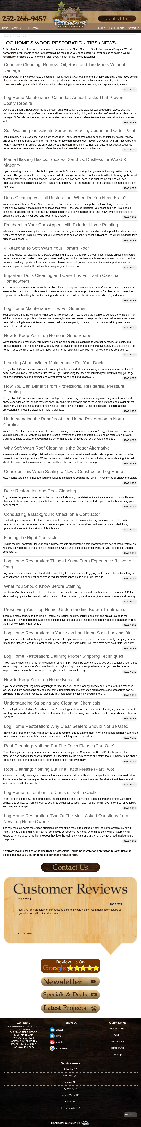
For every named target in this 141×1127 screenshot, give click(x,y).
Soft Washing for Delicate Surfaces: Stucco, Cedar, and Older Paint (69, 130)
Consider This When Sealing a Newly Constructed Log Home (63, 471)
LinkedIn (60, 1030)
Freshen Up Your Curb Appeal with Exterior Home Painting (61, 224)
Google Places (117, 1028)
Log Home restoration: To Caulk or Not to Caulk (50, 792)
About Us (16, 28)
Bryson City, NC (70, 1088)
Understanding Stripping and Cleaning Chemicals (52, 703)
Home (5, 28)
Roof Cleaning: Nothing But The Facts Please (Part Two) (59, 769)
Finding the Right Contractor (31, 537)
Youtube (60, 1042)
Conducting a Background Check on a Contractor (52, 514)
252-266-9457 (24, 854)
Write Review (62, 1048)
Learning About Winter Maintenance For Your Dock (53, 362)
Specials (101, 28)
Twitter (59, 1036)
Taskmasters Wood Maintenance (23, 1034)
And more (130, 1115)
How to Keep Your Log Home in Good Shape (47, 335)
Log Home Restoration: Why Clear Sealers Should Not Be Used (66, 726)
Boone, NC (70, 1101)
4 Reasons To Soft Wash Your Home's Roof (46, 248)
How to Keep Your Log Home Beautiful (41, 679)
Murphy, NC (70, 1082)
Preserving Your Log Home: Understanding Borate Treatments (64, 609)
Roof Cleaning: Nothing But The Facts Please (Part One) (59, 745)
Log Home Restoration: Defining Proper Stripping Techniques (63, 656)
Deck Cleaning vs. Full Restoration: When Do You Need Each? (65, 197)
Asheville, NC (70, 1069)
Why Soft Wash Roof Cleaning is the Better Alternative (57, 448)
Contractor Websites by (70, 1123)
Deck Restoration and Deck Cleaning (40, 490)
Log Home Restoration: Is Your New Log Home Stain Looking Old (67, 632)
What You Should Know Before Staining (42, 586)
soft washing (112, 113)
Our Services (32, 28)
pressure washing (14, 84)
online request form (65, 854)
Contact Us (133, 28)
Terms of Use (117, 1048)
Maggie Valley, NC (70, 1095)
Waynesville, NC (70, 1075)
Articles (117, 1035)
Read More (130, 90)
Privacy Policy (117, 1041)
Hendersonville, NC (70, 1108)
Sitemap (117, 1054)
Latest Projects (116, 28)
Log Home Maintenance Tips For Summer (45, 308)
